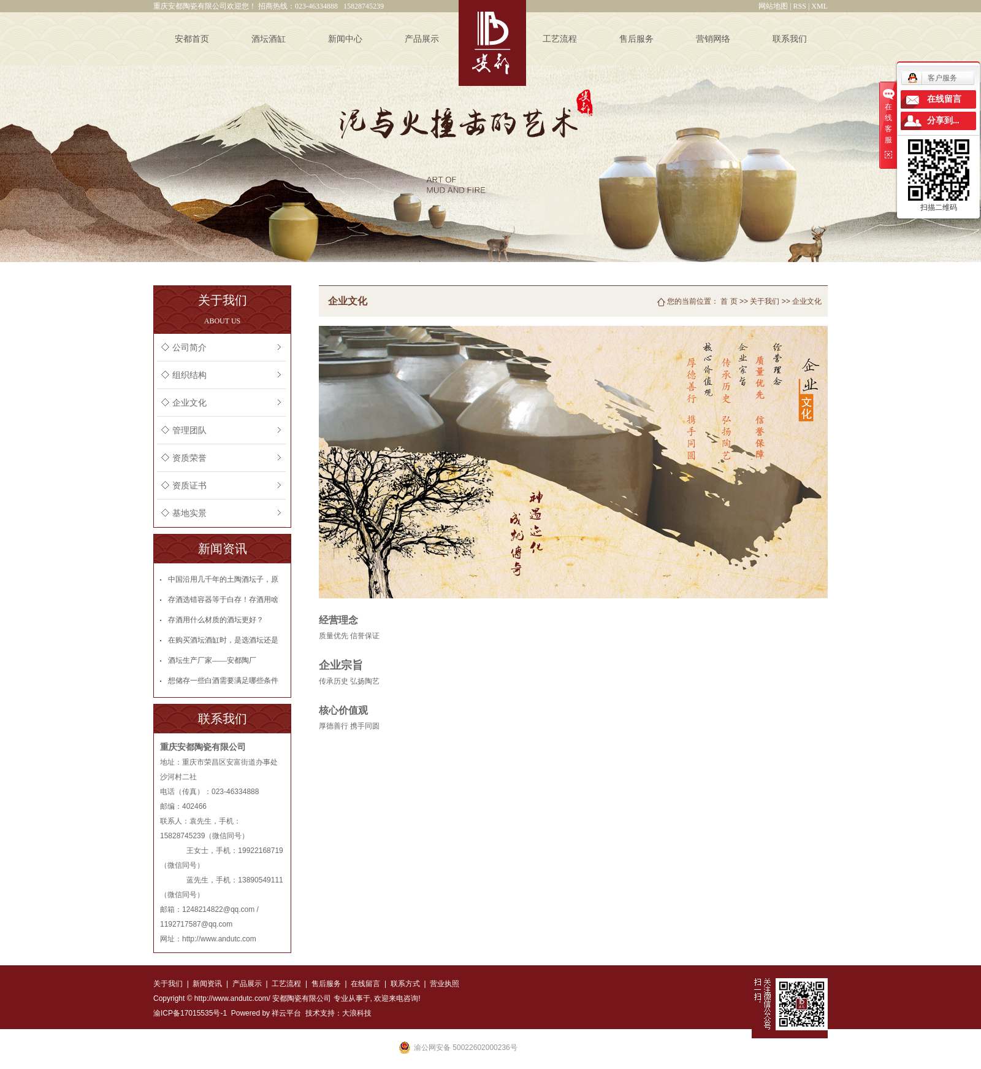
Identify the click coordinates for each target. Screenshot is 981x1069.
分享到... (943, 120)
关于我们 (764, 301)
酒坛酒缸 (268, 39)
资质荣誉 (189, 458)
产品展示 (422, 39)
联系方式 (403, 983)
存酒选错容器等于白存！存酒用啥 (223, 599)
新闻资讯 (207, 983)
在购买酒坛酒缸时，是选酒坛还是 (223, 640)
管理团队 (189, 430)
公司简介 (189, 347)
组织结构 (189, 375)
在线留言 (365, 983)
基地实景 (189, 513)
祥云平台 (286, 1013)
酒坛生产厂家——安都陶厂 (212, 660)
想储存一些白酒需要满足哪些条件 (223, 680)
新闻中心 (345, 39)
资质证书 (189, 485)
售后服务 (636, 39)
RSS (799, 6)
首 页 (728, 301)
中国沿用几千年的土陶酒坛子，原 (223, 579)
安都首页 (192, 39)
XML (819, 6)
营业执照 (444, 983)
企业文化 (189, 402)
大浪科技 (357, 1013)
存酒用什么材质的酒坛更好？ (216, 620)
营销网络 (713, 39)
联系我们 (790, 39)
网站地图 (773, 6)
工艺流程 (560, 39)
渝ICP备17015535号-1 (190, 1013)
